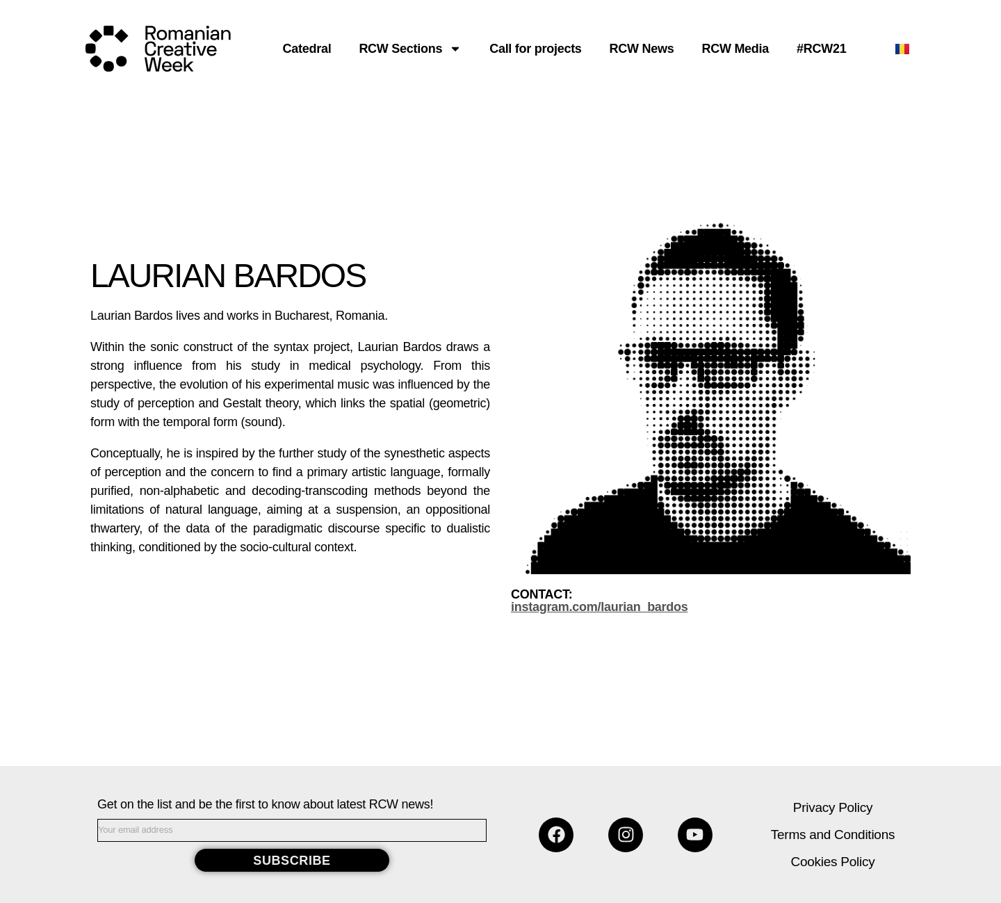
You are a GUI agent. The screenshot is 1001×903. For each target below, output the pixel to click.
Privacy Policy (832, 807)
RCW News (642, 49)
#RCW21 (821, 49)
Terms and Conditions (833, 834)
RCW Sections (410, 48)
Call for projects (535, 49)
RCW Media (735, 49)
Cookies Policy (833, 861)
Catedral (307, 49)
